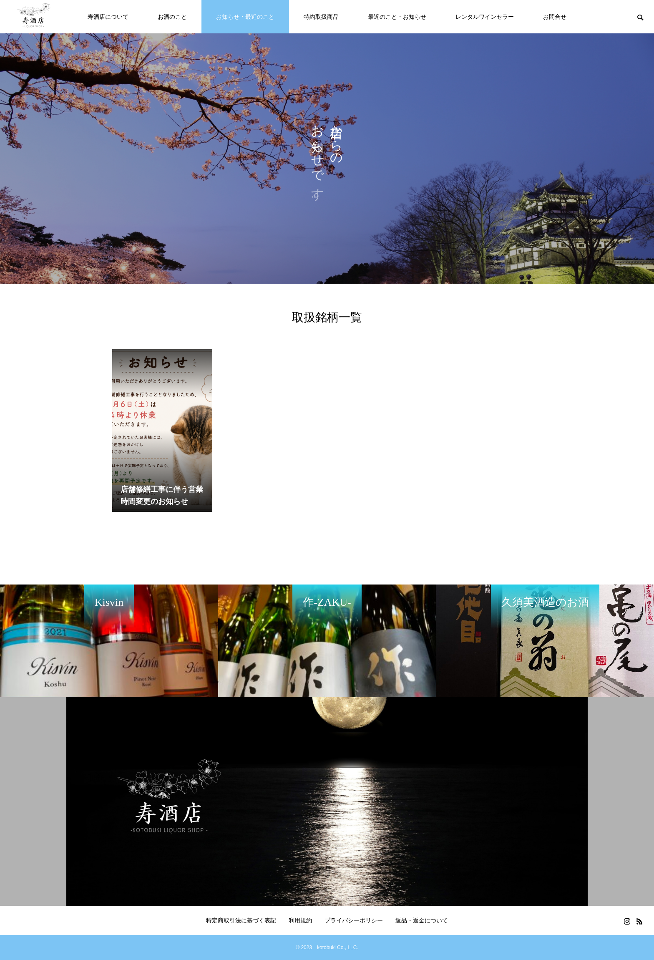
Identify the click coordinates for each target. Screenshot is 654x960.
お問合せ (554, 16)
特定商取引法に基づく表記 (241, 920)
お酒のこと (172, 16)
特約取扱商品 (321, 16)
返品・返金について (421, 920)
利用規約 (300, 920)
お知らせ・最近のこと (245, 16)
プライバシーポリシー (353, 920)
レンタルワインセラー (484, 16)
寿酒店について (108, 16)
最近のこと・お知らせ (397, 16)
